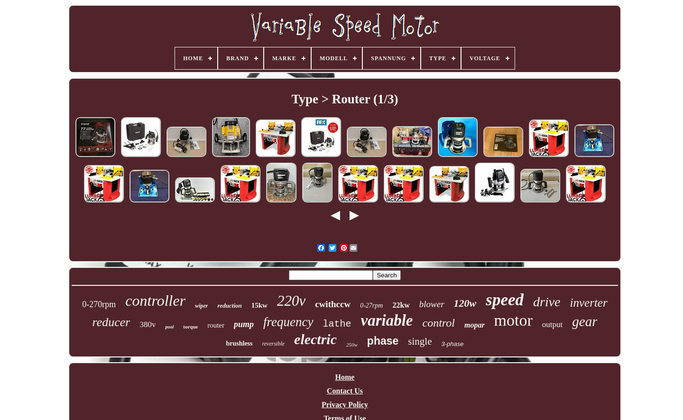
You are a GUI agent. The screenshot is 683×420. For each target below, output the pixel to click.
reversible (273, 343)
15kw (259, 305)
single (420, 341)
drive (547, 301)
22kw (400, 305)
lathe (337, 324)
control (439, 323)
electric (315, 339)
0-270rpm (99, 304)
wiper (201, 305)
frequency (288, 322)
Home (345, 377)
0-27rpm (371, 305)
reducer (111, 322)
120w (465, 303)
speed (505, 300)
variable (387, 320)
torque (190, 326)
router (215, 325)
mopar (474, 325)
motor (513, 320)
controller (155, 300)
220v (291, 300)
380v (147, 324)
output (552, 324)
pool (169, 326)
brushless (239, 343)
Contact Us (345, 391)
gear (584, 321)
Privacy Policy (345, 405)
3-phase (453, 343)
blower (431, 304)
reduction (229, 305)
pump (244, 324)
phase (382, 341)
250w (352, 344)
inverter (589, 302)
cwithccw (333, 304)
